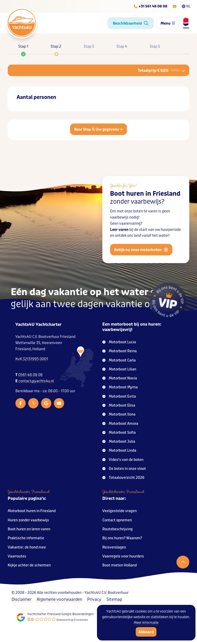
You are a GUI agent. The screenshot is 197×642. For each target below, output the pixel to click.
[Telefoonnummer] (150, 6)
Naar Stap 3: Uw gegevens (98, 129)
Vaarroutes (17, 556)
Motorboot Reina (119, 351)
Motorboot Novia (119, 378)
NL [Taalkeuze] (186, 6)
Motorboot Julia (118, 441)
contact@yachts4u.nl (36, 381)
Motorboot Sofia (119, 432)
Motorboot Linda (119, 450)
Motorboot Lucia (119, 342)
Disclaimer (22, 599)
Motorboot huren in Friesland (32, 511)
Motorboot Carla (119, 360)
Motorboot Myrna (120, 387)
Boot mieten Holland (119, 565)
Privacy (94, 599)
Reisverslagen (114, 547)
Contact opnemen (117, 520)
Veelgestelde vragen (119, 511)
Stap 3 (89, 46)
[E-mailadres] (174, 6)
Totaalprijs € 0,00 (161, 70)
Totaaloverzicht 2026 (123, 477)
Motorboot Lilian (119, 369)
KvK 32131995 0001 (31, 359)
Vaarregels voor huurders (123, 556)
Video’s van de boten (122, 459)
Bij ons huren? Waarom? (122, 538)
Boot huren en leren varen (29, 529)
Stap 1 (23, 49)
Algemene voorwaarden (59, 599)
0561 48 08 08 (30, 374)
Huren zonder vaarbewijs (28, 520)
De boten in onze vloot (124, 468)
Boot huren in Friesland (145, 198)
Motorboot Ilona (118, 414)
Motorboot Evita (119, 396)
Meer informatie (146, 622)
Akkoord (146, 632)
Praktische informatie (26, 538)
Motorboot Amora (120, 423)
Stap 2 (56, 46)
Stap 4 (121, 46)
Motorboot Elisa (118, 405)
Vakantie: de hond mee (27, 547)
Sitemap (114, 599)
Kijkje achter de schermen (29, 565)
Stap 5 (155, 46)
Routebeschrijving (117, 529)
